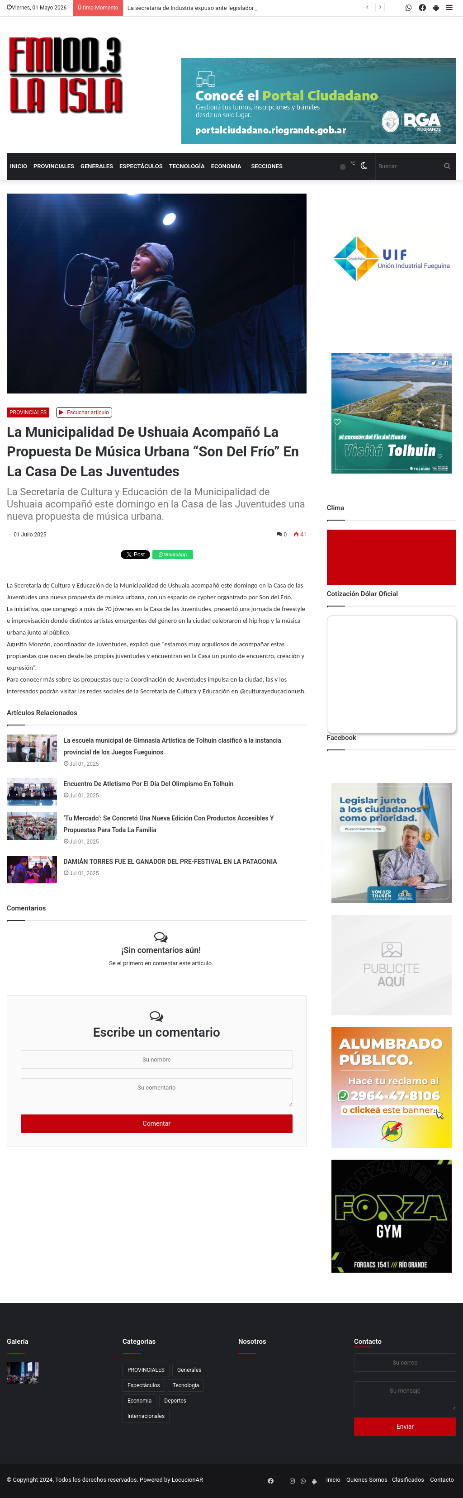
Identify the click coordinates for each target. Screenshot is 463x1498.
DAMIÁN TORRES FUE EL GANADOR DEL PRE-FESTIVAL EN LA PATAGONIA (170, 861)
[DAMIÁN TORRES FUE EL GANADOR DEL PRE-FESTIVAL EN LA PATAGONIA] (32, 869)
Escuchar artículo (84, 412)
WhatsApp (173, 555)
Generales (96, 166)
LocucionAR (187, 1479)
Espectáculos (141, 166)
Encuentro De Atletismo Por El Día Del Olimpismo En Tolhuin (149, 783)
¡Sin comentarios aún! (161, 950)
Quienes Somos (366, 1479)
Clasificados (408, 1479)
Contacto (368, 1341)
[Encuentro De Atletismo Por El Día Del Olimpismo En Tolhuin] (32, 792)
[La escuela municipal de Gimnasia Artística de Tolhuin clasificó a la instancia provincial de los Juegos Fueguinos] (32, 748)
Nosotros (252, 1341)
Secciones (267, 166)
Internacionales (146, 1416)
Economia (226, 166)
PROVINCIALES (53, 166)
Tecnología (187, 166)
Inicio (18, 166)
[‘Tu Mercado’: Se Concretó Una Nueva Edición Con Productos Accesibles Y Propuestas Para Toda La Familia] (32, 826)
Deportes (175, 1401)
